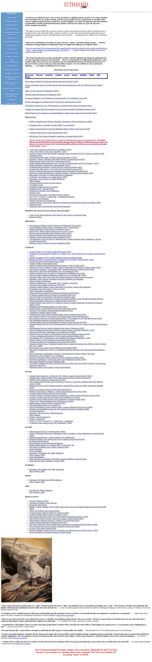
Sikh (98, 75)
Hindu (91, 75)
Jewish (66, 75)
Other (28, 77)
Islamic (74, 75)
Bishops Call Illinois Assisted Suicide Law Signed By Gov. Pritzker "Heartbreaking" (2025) (61, 260)
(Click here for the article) (65, 615)
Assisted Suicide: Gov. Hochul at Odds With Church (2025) (50, 252)
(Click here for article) (19, 638)
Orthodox (49, 75)
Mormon (39, 75)
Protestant (30, 75)
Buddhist (83, 75)
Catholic (58, 75)
